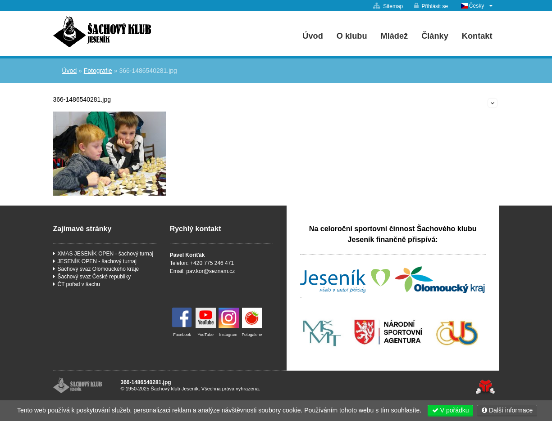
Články (434, 35)
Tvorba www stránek (485, 387)
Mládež (394, 35)
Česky (476, 6)
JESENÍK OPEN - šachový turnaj (97, 261)
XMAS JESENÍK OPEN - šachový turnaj (106, 254)
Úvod (102, 31)
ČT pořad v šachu (79, 284)
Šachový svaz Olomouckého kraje (98, 269)
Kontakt (477, 35)
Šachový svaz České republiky (94, 276)
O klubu (352, 35)
